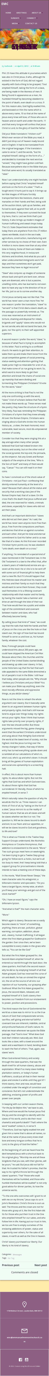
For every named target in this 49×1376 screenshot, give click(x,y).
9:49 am (36, 66)
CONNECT (32, 18)
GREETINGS (21, 12)
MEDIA (16, 23)
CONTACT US (31, 23)
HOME (8, 12)
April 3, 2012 (22, 66)
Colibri (38, 1366)
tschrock (8, 66)
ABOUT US (37, 12)
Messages (17, 1254)
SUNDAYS (16, 18)
